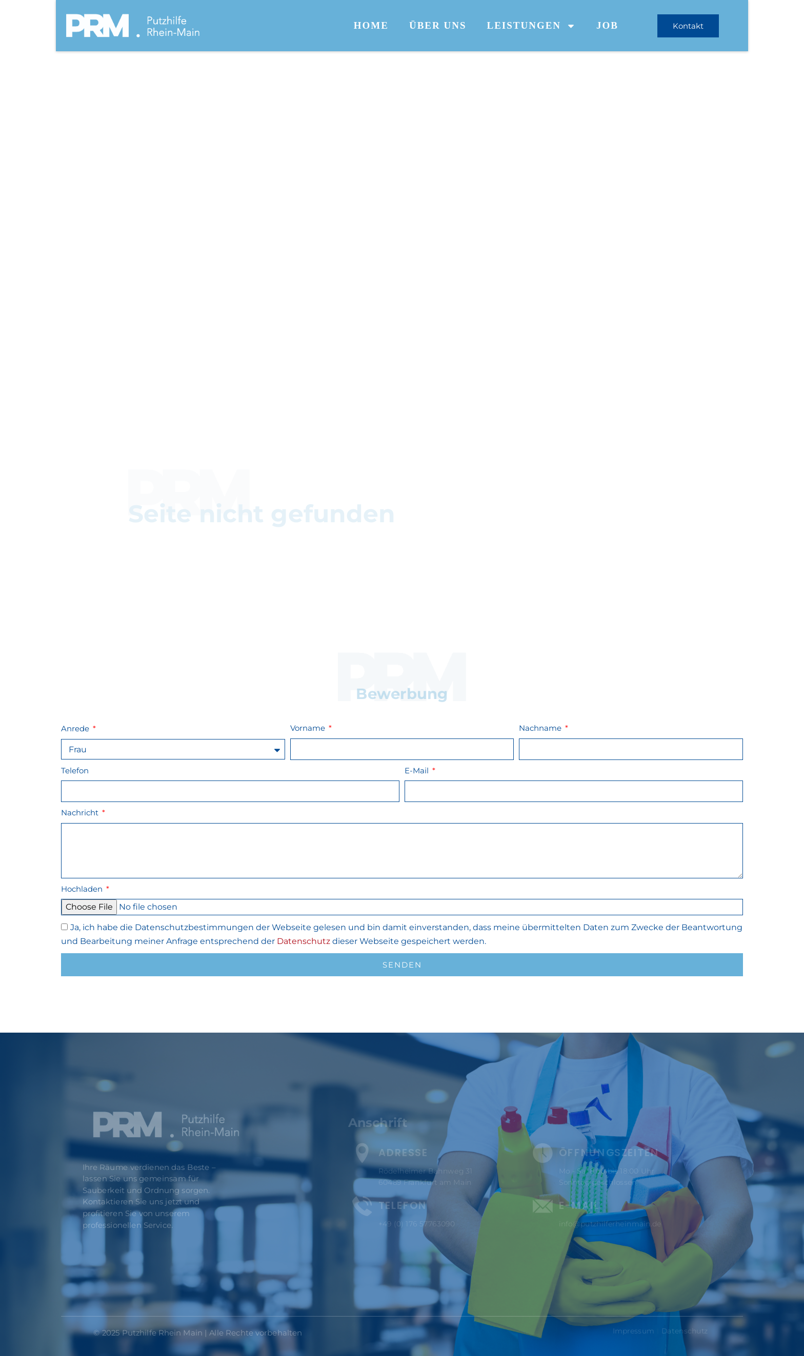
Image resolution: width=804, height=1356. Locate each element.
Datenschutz (303, 941)
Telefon (75, 770)
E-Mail (418, 770)
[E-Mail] (542, 1205)
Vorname (308, 728)
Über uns (438, 25)
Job (607, 25)
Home (371, 25)
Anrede (76, 728)
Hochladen (83, 889)
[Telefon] (366, 1205)
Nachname (541, 728)
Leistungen (531, 26)
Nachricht (80, 812)
